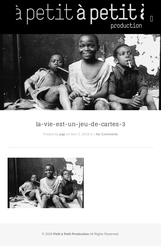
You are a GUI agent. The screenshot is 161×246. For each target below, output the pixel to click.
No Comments (107, 134)
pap (62, 134)
